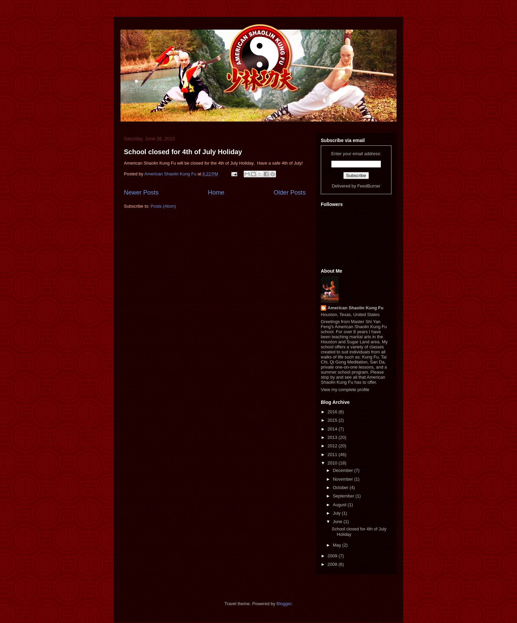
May (337, 545)
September (344, 495)
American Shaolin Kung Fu (355, 307)
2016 (333, 411)
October (341, 487)
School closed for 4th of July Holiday (183, 151)
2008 (333, 564)
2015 (333, 420)
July (337, 513)
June (338, 521)
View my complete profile (345, 389)
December (343, 470)
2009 (333, 555)
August (340, 504)
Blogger (284, 603)
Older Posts (290, 192)
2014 (333, 428)
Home (216, 192)
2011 (333, 454)
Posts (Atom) (163, 206)
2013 (333, 437)
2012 (333, 445)
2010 (333, 462)
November (343, 479)
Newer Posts (141, 192)
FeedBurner (369, 185)
